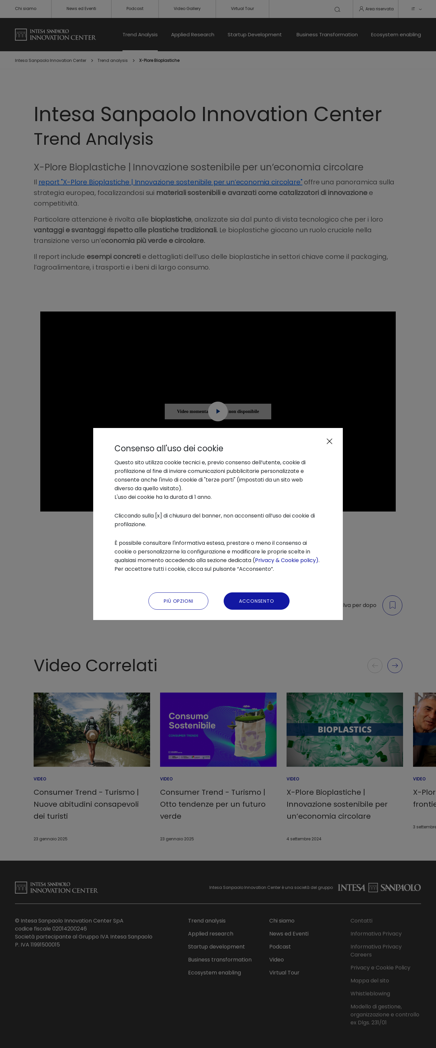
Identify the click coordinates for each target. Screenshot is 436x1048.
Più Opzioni (178, 601)
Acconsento (256, 601)
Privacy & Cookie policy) (287, 560)
